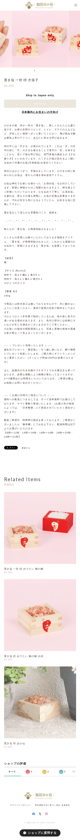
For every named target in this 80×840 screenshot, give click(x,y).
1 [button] (34, 70)
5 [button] (43, 70)
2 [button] (36, 70)
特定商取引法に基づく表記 (47, 805)
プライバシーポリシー (20, 805)
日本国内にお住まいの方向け (40, 112)
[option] (40, 39)
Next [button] (74, 39)
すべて (12, 771)
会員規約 (66, 805)
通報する (26, 448)
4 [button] (41, 70)
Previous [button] (5, 39)
